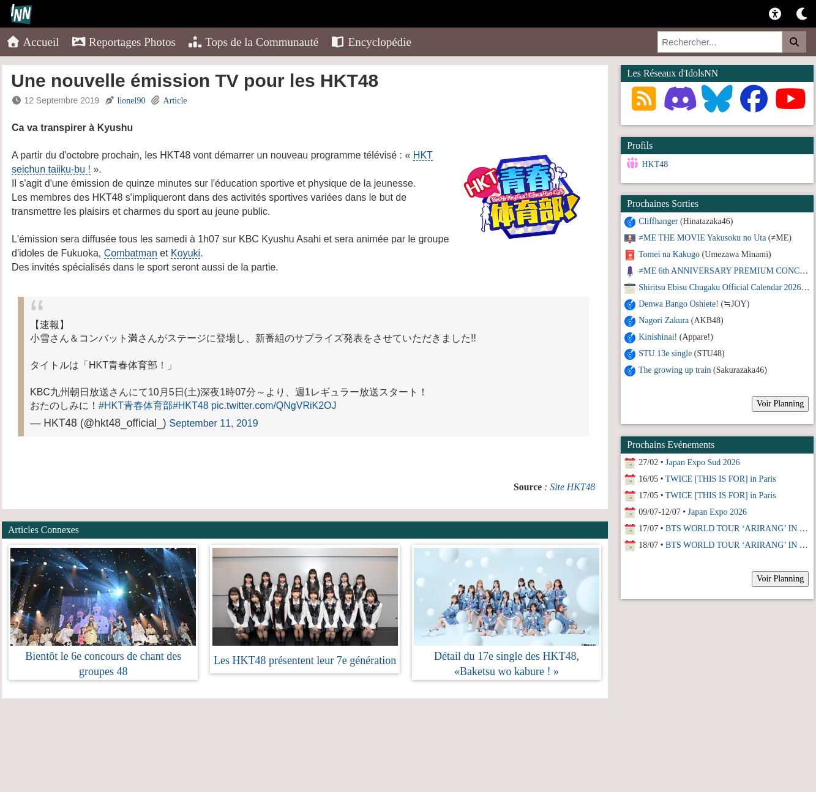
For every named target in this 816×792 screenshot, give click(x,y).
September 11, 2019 (214, 423)
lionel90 (132, 100)
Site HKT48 (572, 487)
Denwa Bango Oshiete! (678, 303)
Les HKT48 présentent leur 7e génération (305, 660)
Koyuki (185, 253)
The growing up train (674, 370)
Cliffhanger (658, 221)
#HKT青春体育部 (136, 405)
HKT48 (655, 164)
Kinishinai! (657, 337)
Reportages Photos (124, 41)
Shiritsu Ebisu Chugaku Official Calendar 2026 (719, 287)
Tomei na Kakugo (669, 254)
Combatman (130, 253)
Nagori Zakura (663, 320)
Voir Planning (780, 403)
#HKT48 (191, 405)
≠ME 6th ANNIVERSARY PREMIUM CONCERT (726, 270)
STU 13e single (665, 353)
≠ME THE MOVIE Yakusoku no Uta (702, 237)
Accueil (32, 41)
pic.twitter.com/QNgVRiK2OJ (274, 405)
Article (175, 100)
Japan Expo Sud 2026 (702, 462)
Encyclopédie (371, 41)
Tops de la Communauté (253, 41)
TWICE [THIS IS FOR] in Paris (720, 479)
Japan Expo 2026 (717, 512)
